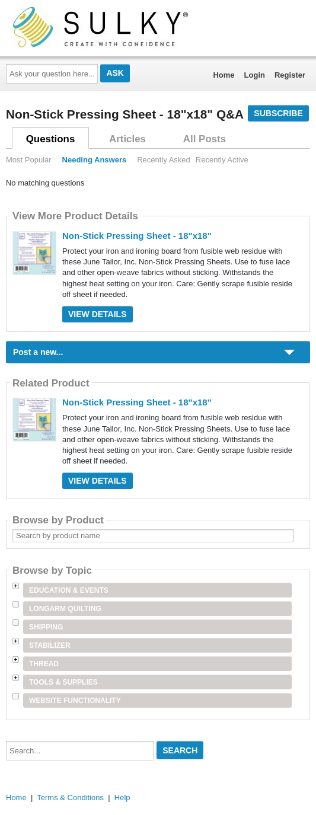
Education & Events (68, 590)
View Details (97, 314)
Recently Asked (163, 159)
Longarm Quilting (65, 609)
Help (122, 797)
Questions (50, 139)
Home (223, 75)
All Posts (204, 139)
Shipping (46, 627)
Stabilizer (50, 645)
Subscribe (278, 113)
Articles (127, 139)
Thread (44, 664)
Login (254, 75)
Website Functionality (75, 700)
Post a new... (38, 352)
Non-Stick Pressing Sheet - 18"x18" (137, 236)
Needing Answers (94, 159)
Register (289, 75)
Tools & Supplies (63, 682)
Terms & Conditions (70, 797)
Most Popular (29, 159)
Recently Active (222, 159)
